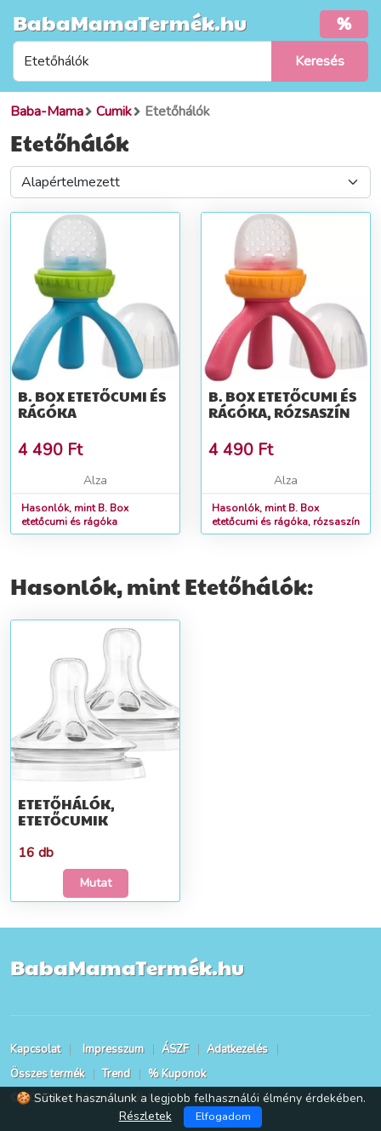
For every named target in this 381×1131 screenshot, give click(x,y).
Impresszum (113, 1049)
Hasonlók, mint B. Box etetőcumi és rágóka (74, 515)
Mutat (95, 883)
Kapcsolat (35, 1049)
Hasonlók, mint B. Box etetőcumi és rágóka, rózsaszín (286, 515)
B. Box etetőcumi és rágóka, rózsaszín (282, 404)
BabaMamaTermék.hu (130, 22)
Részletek (145, 1116)
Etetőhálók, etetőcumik (66, 812)
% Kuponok (177, 1074)
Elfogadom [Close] (223, 1116)
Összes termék (47, 1074)
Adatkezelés (237, 1049)
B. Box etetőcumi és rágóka (92, 404)
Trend (116, 1074)
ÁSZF (175, 1049)
